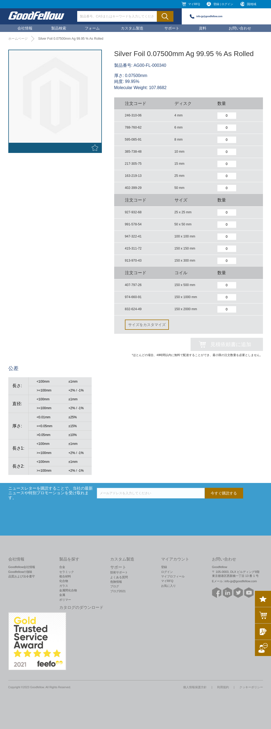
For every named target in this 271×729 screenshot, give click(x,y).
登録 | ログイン (223, 4)
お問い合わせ (240, 28)
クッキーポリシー (251, 687)
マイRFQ (194, 4)
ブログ (114, 586)
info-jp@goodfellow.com (209, 16)
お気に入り (168, 585)
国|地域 (252, 4)
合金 (62, 567)
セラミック (66, 571)
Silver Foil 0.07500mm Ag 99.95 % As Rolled (70, 39)
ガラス (63, 585)
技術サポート (119, 572)
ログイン (167, 571)
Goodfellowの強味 (20, 571)
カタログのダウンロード (81, 607)
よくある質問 (119, 577)
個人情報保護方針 (195, 687)
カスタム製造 (132, 28)
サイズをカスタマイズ (147, 325)
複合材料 (65, 576)
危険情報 (116, 581)
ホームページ (18, 39)
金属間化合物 (68, 590)
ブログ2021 (118, 591)
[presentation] (137, 509)
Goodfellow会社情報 (21, 567)
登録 (164, 567)
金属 (62, 594)
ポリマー (65, 599)
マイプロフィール (173, 576)
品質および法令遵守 (21, 576)
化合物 (63, 581)
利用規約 (223, 687)
